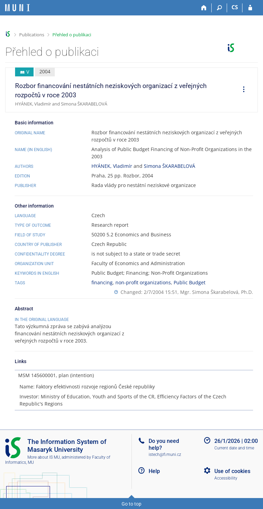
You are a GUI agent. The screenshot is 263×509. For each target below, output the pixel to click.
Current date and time (234, 448)
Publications (31, 35)
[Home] (204, 7)
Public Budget (189, 282)
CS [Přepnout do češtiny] (234, 7)
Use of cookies (232, 471)
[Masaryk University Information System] (17, 7)
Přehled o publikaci (71, 35)
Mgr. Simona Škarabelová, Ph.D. (216, 292)
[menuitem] (241, 90)
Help (154, 471)
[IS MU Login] (250, 7)
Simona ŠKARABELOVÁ (169, 166)
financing (102, 282)
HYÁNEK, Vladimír (111, 166)
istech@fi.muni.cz (165, 454)
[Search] (219, 7)
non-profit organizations (143, 282)
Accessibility (225, 478)
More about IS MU (43, 457)
